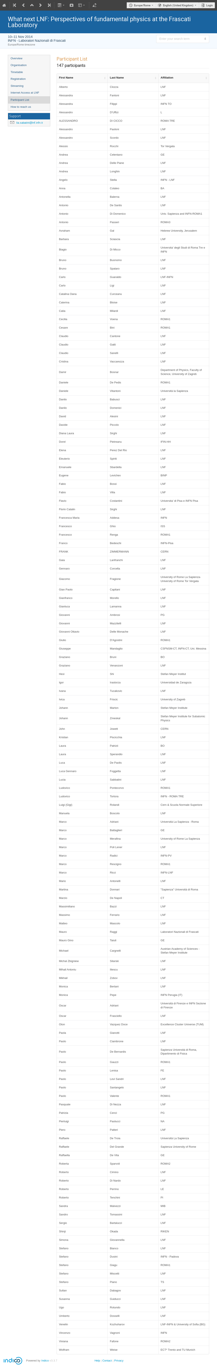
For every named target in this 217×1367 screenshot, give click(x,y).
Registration (18, 78)
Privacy (119, 1360)
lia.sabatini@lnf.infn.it (29, 122)
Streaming (17, 85)
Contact (107, 1360)
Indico (45, 1360)
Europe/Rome (142, 5)
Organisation (19, 65)
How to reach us (21, 106)
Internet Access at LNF (25, 92)
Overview (16, 58)
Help (97, 1360)
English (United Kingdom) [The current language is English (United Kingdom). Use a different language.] (178, 5)
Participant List (20, 99)
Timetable (17, 72)
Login (209, 5)
